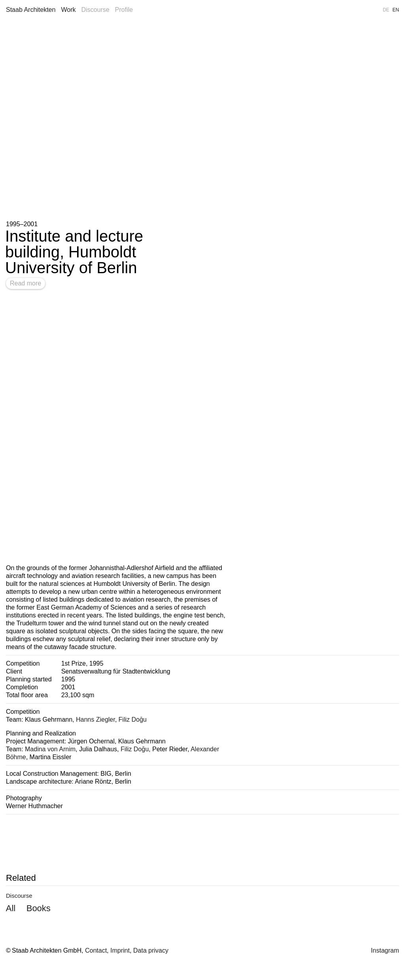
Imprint (120, 950)
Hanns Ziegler (95, 719)
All (10, 908)
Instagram (385, 950)
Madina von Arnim (50, 749)
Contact (96, 950)
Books (38, 908)
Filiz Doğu (133, 719)
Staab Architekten (30, 9)
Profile (124, 9)
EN (395, 10)
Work (68, 9)
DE (386, 10)
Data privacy (150, 950)
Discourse (95, 9)
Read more (25, 283)
